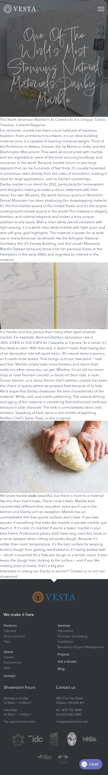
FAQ (7, 668)
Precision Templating (72, 636)
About (8, 651)
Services (64, 625)
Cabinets (10, 631)
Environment (13, 662)
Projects (63, 654)
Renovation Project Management (81, 647)
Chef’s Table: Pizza (28, 418)
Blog (61, 668)
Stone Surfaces (14, 636)
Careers (9, 657)
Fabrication (65, 631)
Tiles (7, 641)
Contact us (78, 571)
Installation (65, 641)
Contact (9, 675)
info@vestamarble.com (72, 721)
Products (10, 625)
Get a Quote (67, 661)
